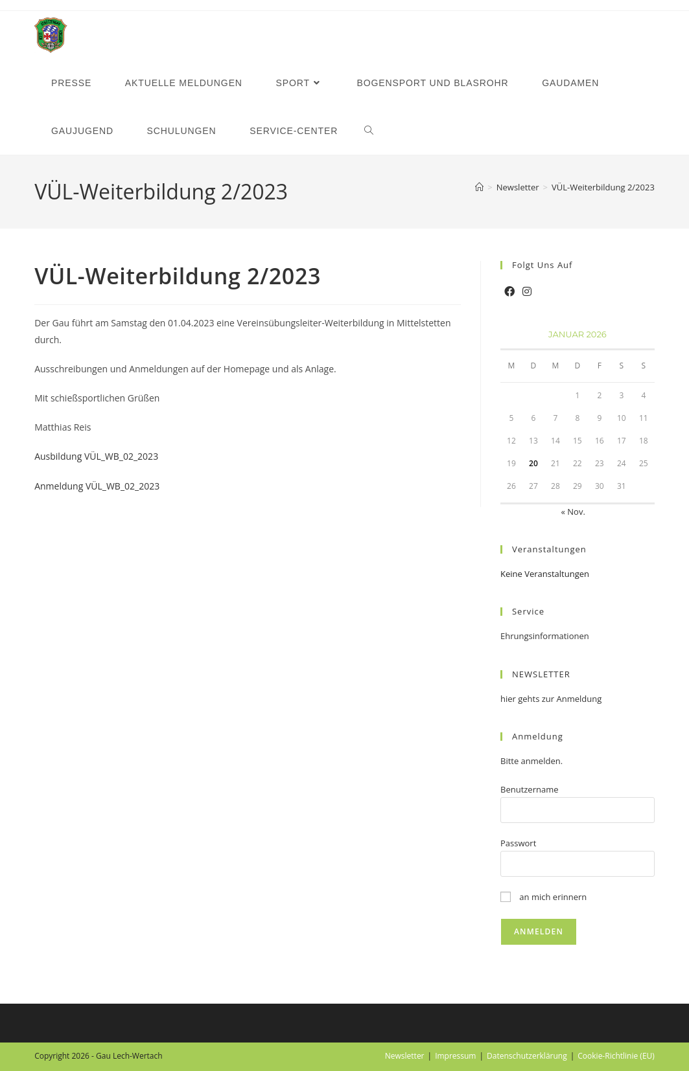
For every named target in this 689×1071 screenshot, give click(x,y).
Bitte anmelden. (531, 761)
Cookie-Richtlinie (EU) (616, 1055)
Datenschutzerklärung (527, 1055)
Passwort (518, 843)
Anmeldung (537, 736)
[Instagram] (526, 291)
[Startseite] (479, 187)
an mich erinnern (543, 897)
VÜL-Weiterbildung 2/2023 (603, 187)
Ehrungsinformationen (544, 636)
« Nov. (573, 511)
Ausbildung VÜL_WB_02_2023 (96, 456)
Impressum (455, 1055)
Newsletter (405, 1055)
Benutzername (529, 789)
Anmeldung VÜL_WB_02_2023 (96, 486)
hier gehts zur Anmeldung (550, 699)
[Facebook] (509, 291)
